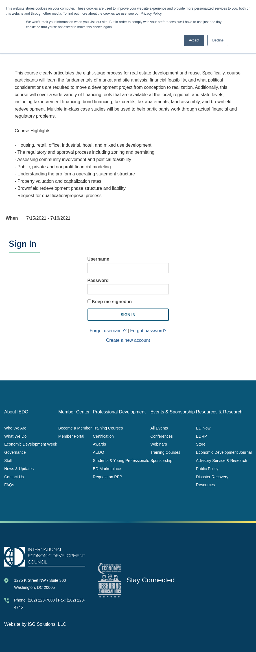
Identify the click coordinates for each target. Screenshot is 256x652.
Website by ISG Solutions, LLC (35, 624)
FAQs (9, 485)
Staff (8, 460)
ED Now (203, 428)
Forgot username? (108, 330)
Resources (205, 485)
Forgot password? (148, 330)
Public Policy (207, 468)
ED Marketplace (107, 468)
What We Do (15, 436)
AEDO (98, 452)
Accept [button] (194, 40)
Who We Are (15, 428)
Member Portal (71, 436)
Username (98, 259)
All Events (159, 428)
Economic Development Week (30, 444)
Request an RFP (107, 476)
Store (200, 444)
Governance (15, 452)
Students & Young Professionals (121, 460)
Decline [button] (218, 40)
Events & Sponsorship (172, 411)
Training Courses (108, 428)
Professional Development (119, 411)
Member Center (74, 411)
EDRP (201, 436)
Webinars (158, 444)
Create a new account (128, 340)
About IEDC (16, 411)
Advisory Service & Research (221, 460)
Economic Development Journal (224, 452)
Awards (99, 444)
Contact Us (14, 476)
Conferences (161, 436)
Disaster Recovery (212, 476)
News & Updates (19, 468)
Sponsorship (161, 460)
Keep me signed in (112, 301)
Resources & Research (219, 411)
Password (98, 280)
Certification (103, 436)
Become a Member (75, 428)
